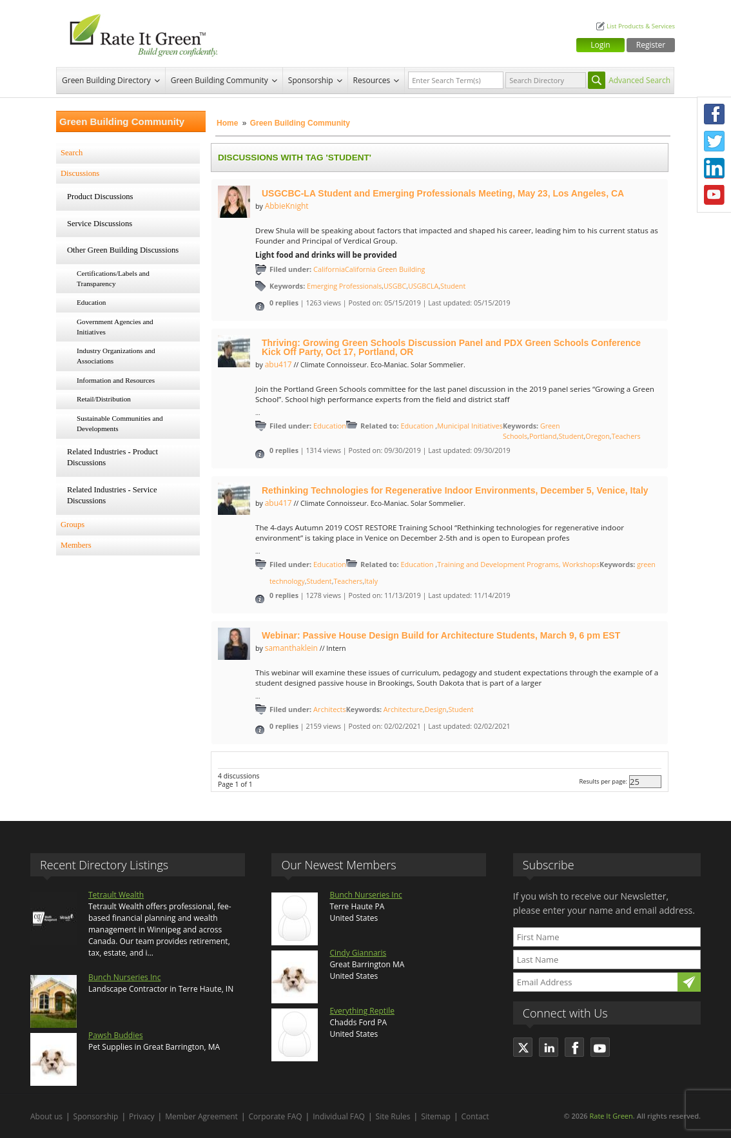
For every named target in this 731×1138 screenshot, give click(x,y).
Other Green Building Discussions (123, 250)
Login (600, 44)
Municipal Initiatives (470, 425)
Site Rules (393, 1116)
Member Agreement (201, 1116)
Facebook (714, 114)
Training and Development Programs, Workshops (518, 564)
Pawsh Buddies (115, 1035)
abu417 (278, 364)
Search (72, 152)
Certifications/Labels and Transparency (113, 278)
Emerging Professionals (344, 286)
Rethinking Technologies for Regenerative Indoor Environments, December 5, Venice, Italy (455, 490)
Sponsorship (310, 80)
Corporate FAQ (275, 1116)
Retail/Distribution (104, 399)
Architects (329, 709)
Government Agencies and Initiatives (115, 327)
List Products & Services (641, 26)
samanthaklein (291, 647)
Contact (475, 1116)
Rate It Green (610, 1116)
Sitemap (436, 1116)
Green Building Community (219, 80)
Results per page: (603, 781)
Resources (372, 80)
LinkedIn (714, 168)
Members (76, 545)
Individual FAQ (339, 1116)
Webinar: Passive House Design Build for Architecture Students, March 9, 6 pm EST (441, 635)
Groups (72, 524)
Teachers (626, 436)
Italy (371, 581)
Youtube (714, 195)
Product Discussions (100, 196)
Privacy (142, 1116)
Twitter (714, 141)
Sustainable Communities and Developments (120, 423)
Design (436, 709)
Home (227, 123)
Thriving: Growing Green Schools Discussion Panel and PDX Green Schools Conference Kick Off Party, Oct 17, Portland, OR (451, 347)
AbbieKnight (287, 205)
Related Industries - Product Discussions (112, 457)
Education (91, 302)
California (329, 269)
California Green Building (385, 269)
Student (452, 286)
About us (46, 1116)
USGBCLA (423, 286)
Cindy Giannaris (357, 952)
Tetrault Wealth (116, 894)
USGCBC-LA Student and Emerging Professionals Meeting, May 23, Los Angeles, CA (443, 193)
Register (650, 44)
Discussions (80, 173)
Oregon (597, 436)
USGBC (395, 286)
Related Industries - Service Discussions (112, 495)
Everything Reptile (362, 1010)
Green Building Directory (106, 80)
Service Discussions (99, 223)
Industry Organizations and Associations (116, 356)
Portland (543, 436)
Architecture (403, 709)
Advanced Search (639, 80)
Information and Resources (116, 380)
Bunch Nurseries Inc (124, 977)
